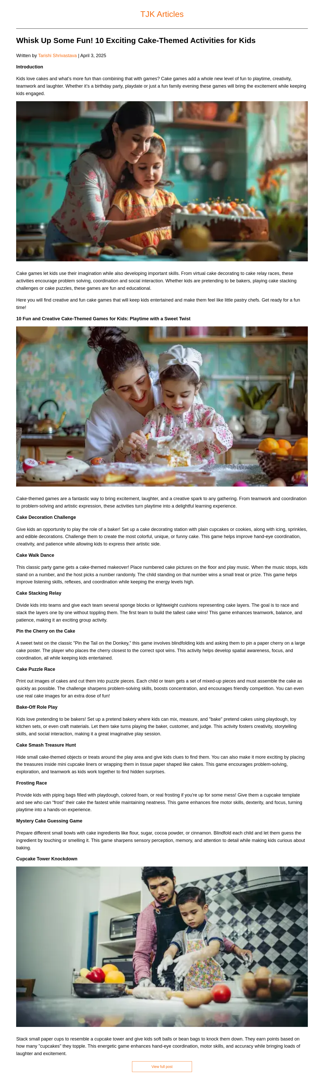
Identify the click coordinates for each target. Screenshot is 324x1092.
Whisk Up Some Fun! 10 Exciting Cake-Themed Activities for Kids (136, 40)
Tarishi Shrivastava (57, 55)
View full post (162, 1067)
